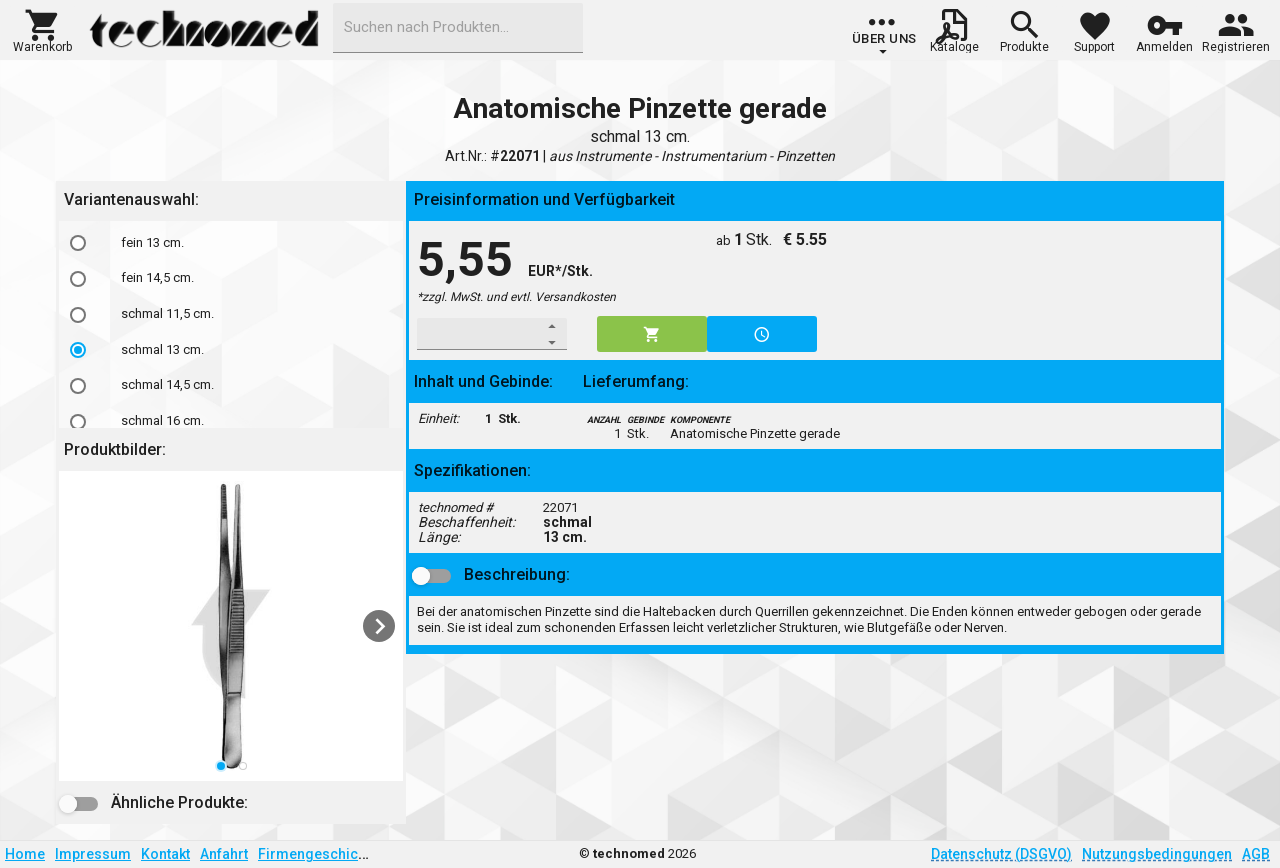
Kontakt (165, 854)
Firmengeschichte (318, 854)
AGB (1256, 854)
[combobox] (458, 28)
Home (25, 854)
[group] (884, 35)
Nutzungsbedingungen (1157, 854)
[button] (42, 29)
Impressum (93, 854)
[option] (231, 243)
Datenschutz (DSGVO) (1001, 854)
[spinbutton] (478, 334)
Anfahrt (224, 854)
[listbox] (231, 626)
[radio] (78, 243)
